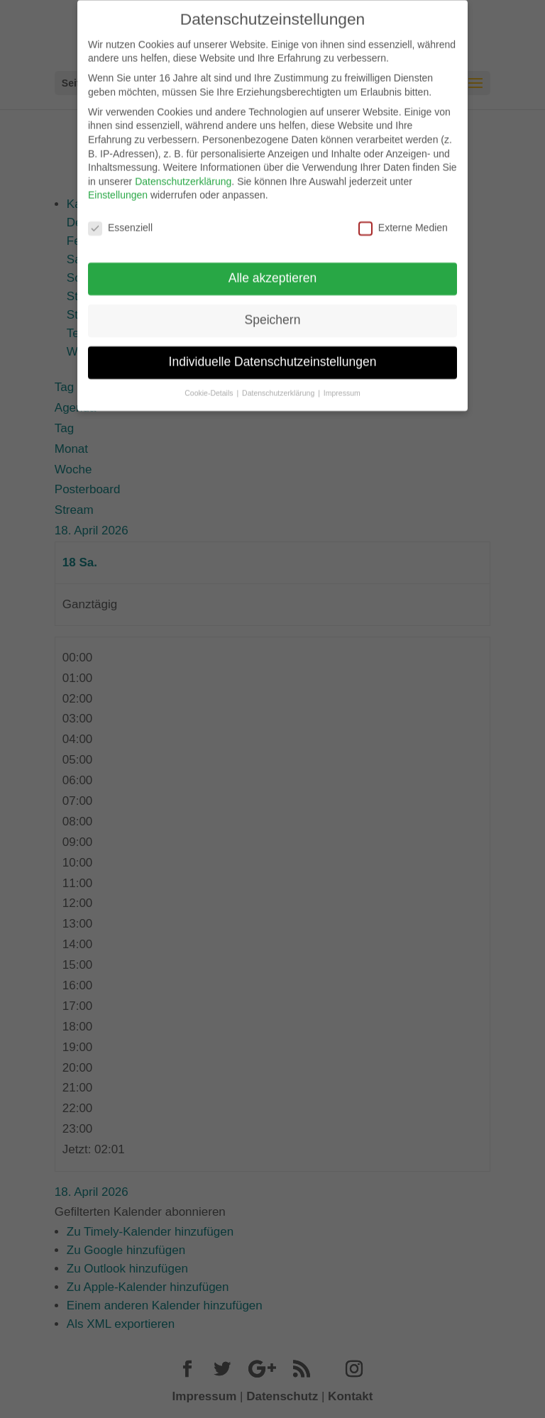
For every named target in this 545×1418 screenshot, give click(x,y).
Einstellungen (118, 187)
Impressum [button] (342, 384)
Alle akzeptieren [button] (273, 270)
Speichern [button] (273, 311)
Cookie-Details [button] (210, 384)
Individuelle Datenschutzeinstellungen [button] (273, 353)
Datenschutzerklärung (183, 173)
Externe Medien (403, 220)
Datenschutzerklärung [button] (279, 384)
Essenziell (120, 220)
